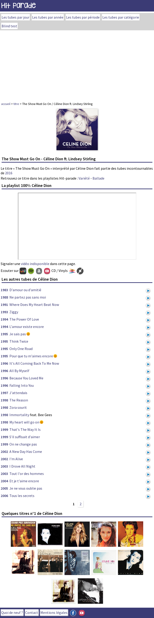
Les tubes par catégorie (120, 17)
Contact (31, 612)
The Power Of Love (24, 319)
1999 (4, 429)
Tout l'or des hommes (26, 473)
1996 (4, 363)
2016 (8, 173)
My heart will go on (24, 422)
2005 (4, 488)
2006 (4, 495)
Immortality (19, 414)
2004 (4, 481)
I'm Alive (16, 459)
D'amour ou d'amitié (25, 290)
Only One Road (21, 348)
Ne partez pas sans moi (27, 297)
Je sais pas (17, 334)
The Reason (18, 400)
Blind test (9, 26)
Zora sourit (18, 407)
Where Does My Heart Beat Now (34, 304)
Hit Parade (18, 5)
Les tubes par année (47, 17)
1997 (4, 392)
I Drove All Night (22, 466)
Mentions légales (53, 612)
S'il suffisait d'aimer (24, 437)
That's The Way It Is (25, 429)
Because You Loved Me (26, 378)
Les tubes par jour (15, 17)
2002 (4, 451)
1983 (4, 290)
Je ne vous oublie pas (25, 488)
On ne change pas (23, 444)
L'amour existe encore (26, 326)
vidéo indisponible (35, 263)
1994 (4, 319)
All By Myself (19, 370)
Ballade (98, 178)
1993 (4, 312)
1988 (4, 297)
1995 (4, 334)
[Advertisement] (77, 65)
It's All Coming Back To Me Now (34, 363)
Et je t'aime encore (24, 481)
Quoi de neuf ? (12, 612)
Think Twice (18, 341)
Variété (84, 178)
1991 (4, 304)
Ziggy (13, 312)
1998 (4, 400)
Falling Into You (21, 385)
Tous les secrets (21, 495)
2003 (4, 466)
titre (16, 104)
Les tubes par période (83, 17)
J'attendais (18, 392)
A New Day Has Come (25, 451)
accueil (5, 104)
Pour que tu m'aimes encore (31, 356)
